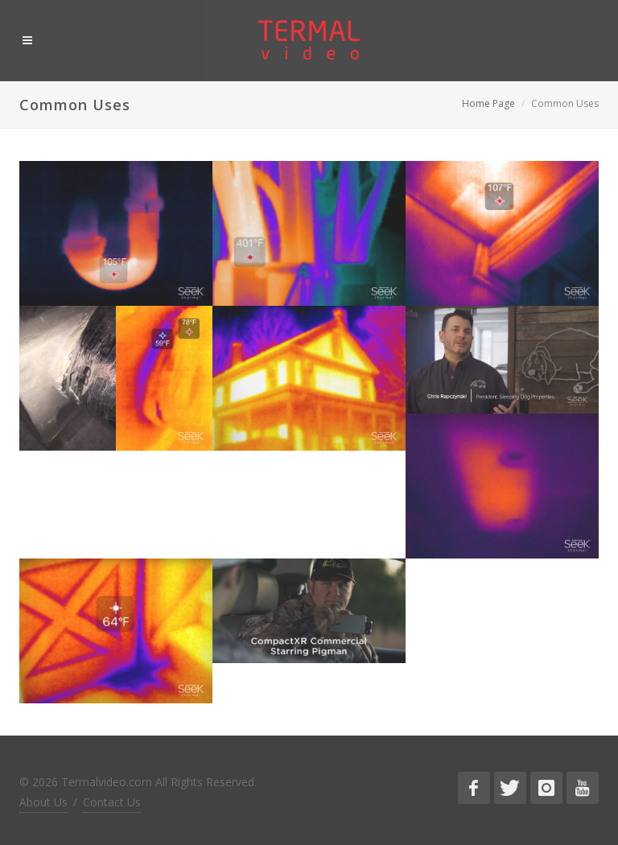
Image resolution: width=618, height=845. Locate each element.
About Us (43, 802)
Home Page (488, 103)
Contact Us (112, 802)
